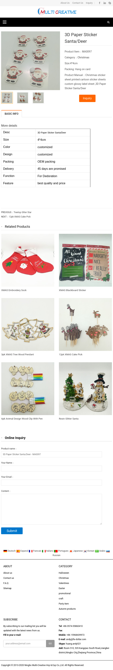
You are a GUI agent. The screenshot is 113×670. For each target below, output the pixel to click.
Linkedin (104, 3)
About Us (65, 3)
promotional (65, 593)
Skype (109, 3)
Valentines (64, 583)
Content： (6, 491)
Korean (89, 551)
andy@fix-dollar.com (76, 639)
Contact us (8, 578)
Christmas (83, 57)
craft (61, 598)
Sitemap (7, 588)
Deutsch (9, 551)
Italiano (48, 551)
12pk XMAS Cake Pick (20, 216)
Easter (62, 588)
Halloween (64, 573)
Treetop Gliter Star (22, 212)
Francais (35, 551)
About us (7, 573)
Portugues (61, 551)
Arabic (100, 551)
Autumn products (67, 609)
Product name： (9, 448)
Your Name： (7, 463)
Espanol (22, 551)
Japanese (76, 551)
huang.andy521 (73, 643)
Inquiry (89, 3)
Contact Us (77, 3)
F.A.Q (5, 583)
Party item (64, 603)
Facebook (99, 3)
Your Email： (7, 477)
